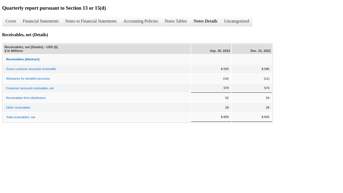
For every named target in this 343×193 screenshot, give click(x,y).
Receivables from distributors (26, 97)
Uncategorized (236, 21)
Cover (11, 21)
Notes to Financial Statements (91, 21)
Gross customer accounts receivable (31, 68)
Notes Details (205, 21)
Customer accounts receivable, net (30, 88)
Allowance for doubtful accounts (28, 78)
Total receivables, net (20, 117)
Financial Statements (41, 21)
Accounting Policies (140, 21)
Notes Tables (176, 21)
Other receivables (18, 107)
